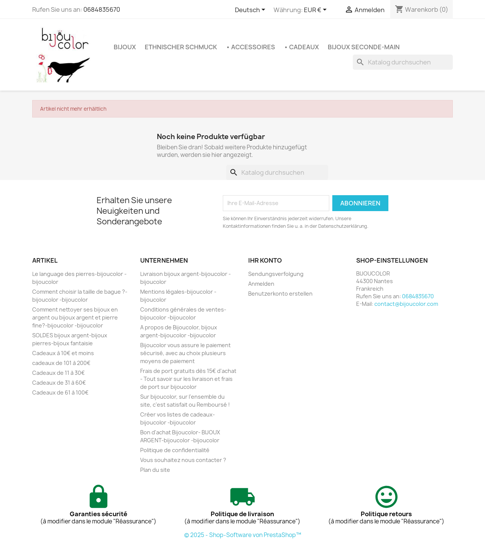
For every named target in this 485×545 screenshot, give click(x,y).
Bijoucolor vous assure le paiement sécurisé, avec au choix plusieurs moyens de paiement (185, 353)
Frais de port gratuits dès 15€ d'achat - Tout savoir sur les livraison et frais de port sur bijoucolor (188, 378)
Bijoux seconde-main (364, 47)
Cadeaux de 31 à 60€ (59, 382)
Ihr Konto (265, 260)
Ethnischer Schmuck (181, 47)
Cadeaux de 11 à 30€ (58, 372)
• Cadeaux (301, 47)
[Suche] (403, 62)
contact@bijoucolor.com (406, 303)
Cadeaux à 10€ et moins (63, 353)
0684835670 (101, 9)
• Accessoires (250, 47)
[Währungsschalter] (316, 10)
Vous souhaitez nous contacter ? (183, 460)
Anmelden (261, 283)
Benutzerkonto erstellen (280, 293)
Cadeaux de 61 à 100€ (60, 392)
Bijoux (125, 47)
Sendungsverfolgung (276, 273)
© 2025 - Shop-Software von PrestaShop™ (242, 535)
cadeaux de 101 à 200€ (61, 362)
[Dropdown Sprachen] (251, 10)
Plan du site (155, 469)
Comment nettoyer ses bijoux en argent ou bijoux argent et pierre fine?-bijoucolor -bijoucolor (75, 317)
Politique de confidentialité (175, 450)
